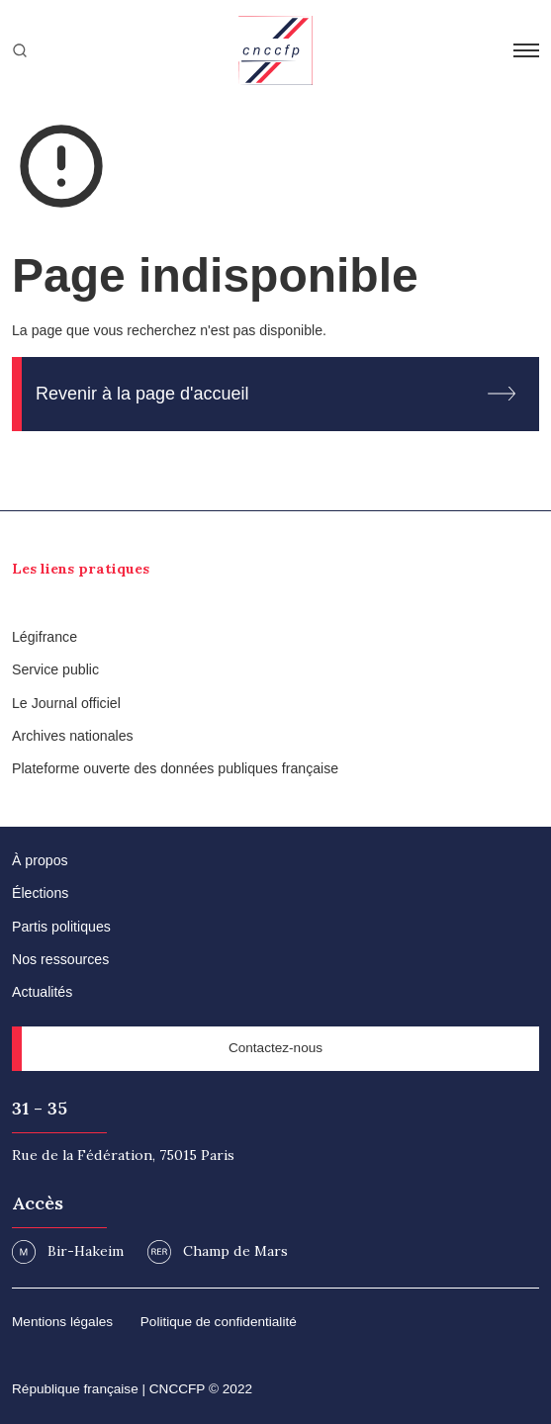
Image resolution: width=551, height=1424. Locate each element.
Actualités (42, 992)
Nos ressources (60, 959)
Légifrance (44, 637)
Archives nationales (73, 736)
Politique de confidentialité (218, 1321)
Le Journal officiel (66, 703)
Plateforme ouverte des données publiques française (175, 768)
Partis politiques (61, 926)
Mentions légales (62, 1321)
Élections (40, 893)
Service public (55, 669)
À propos (40, 860)
